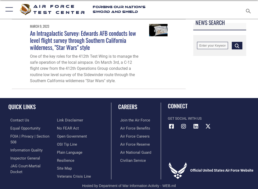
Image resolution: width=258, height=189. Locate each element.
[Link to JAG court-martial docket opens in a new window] (28, 159)
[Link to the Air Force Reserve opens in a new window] (131, 143)
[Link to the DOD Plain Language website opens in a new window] (69, 143)
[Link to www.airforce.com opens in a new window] (131, 120)
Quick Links (22, 107)
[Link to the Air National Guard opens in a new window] (132, 151)
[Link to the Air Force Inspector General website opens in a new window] (22, 151)
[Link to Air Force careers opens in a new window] (131, 136)
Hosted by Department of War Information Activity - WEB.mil (129, 178)
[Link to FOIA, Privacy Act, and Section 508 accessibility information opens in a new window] (29, 136)
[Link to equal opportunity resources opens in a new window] (22, 128)
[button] (8, 9)
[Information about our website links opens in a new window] (20, 166)
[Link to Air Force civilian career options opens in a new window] (129, 159)
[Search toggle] (249, 9)
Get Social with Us (185, 118)
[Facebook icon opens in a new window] (171, 126)
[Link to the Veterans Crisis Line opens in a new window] (72, 166)
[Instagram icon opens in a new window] (183, 126)
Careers (127, 107)
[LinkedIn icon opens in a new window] (196, 126)
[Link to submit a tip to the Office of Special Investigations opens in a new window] (66, 136)
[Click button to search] (237, 45)
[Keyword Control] (212, 45)
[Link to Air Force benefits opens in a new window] (132, 128)
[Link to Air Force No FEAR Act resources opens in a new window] (67, 120)
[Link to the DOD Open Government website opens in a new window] (71, 128)
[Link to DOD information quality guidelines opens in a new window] (23, 143)
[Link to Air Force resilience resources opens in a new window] (64, 151)
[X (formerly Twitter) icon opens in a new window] (208, 126)
